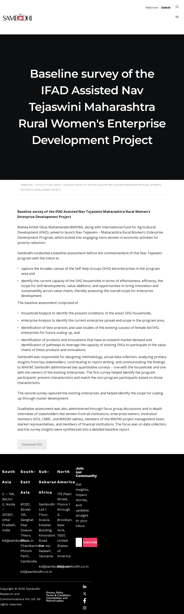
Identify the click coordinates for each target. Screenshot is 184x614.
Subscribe (90, 542)
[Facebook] (84, 601)
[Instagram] (84, 608)
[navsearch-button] (177, 6)
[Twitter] (84, 594)
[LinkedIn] (84, 587)
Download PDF (32, 444)
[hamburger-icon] (176, 17)
